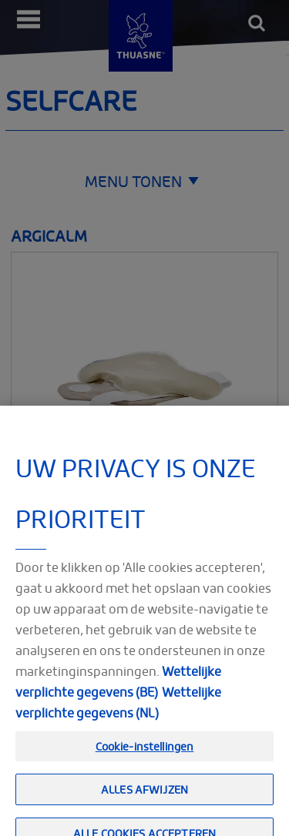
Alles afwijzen (144, 802)
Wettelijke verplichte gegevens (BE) (118, 694)
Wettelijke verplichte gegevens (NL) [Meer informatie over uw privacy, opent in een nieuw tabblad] (118, 714)
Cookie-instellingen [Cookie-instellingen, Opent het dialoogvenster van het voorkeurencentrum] (145, 758)
